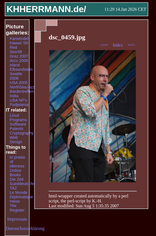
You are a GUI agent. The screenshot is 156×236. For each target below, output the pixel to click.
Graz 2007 (19, 56)
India (14, 96)
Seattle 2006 (16, 76)
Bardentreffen (22, 91)
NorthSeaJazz (22, 87)
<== (104, 45)
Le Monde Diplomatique (21, 194)
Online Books (15, 172)
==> (131, 45)
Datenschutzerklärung (25, 228)
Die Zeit (16, 179)
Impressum (17, 219)
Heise (15, 201)
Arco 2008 (19, 60)
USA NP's (18, 100)
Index (118, 45)
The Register (17, 208)
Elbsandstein (21, 69)
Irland (15, 65)
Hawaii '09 (19, 43)
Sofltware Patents (18, 126)
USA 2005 (19, 82)
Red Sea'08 (16, 49)
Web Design (16, 139)
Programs (18, 120)
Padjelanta (19, 104)
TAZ (13, 188)
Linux (14, 115)
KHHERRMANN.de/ (46, 9)
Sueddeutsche (22, 183)
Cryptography (21, 133)
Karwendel (19, 38)
